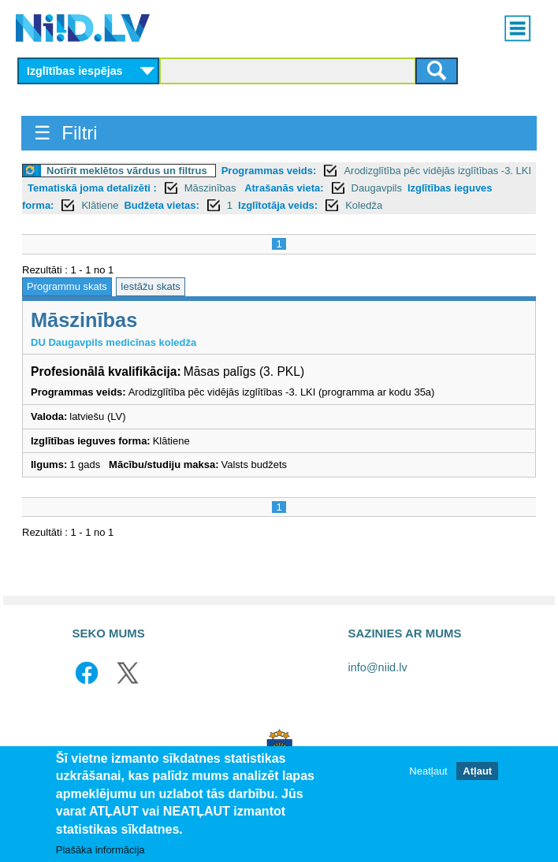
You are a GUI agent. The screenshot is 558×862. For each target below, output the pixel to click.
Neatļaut (428, 771)
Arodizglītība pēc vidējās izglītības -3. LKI (437, 170)
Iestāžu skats (150, 286)
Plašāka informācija (100, 850)
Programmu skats (67, 286)
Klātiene (99, 205)
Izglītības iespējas (75, 71)
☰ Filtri (66, 132)
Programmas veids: (269, 170)
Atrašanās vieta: (283, 188)
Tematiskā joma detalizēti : (92, 188)
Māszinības (211, 188)
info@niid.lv (377, 667)
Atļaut (477, 771)
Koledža (363, 205)
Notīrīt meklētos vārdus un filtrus (126, 170)
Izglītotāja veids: (278, 205)
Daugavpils (377, 188)
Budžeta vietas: (161, 205)
